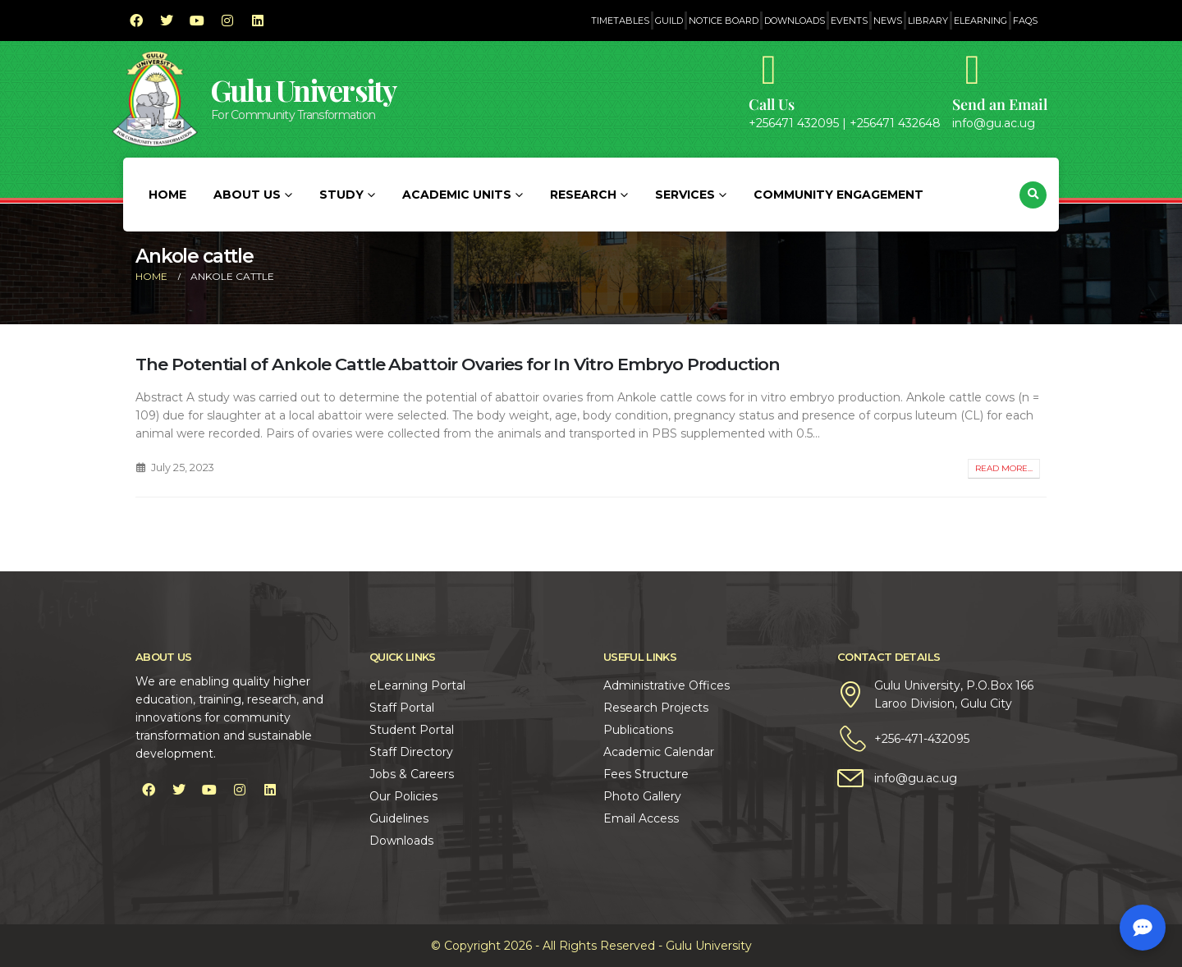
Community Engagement (838, 194)
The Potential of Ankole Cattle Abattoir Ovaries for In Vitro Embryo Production (457, 364)
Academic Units (456, 194)
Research (583, 194)
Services (685, 194)
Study (341, 194)
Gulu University (303, 90)
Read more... (1004, 468)
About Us (247, 194)
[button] (1033, 195)
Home (167, 194)
